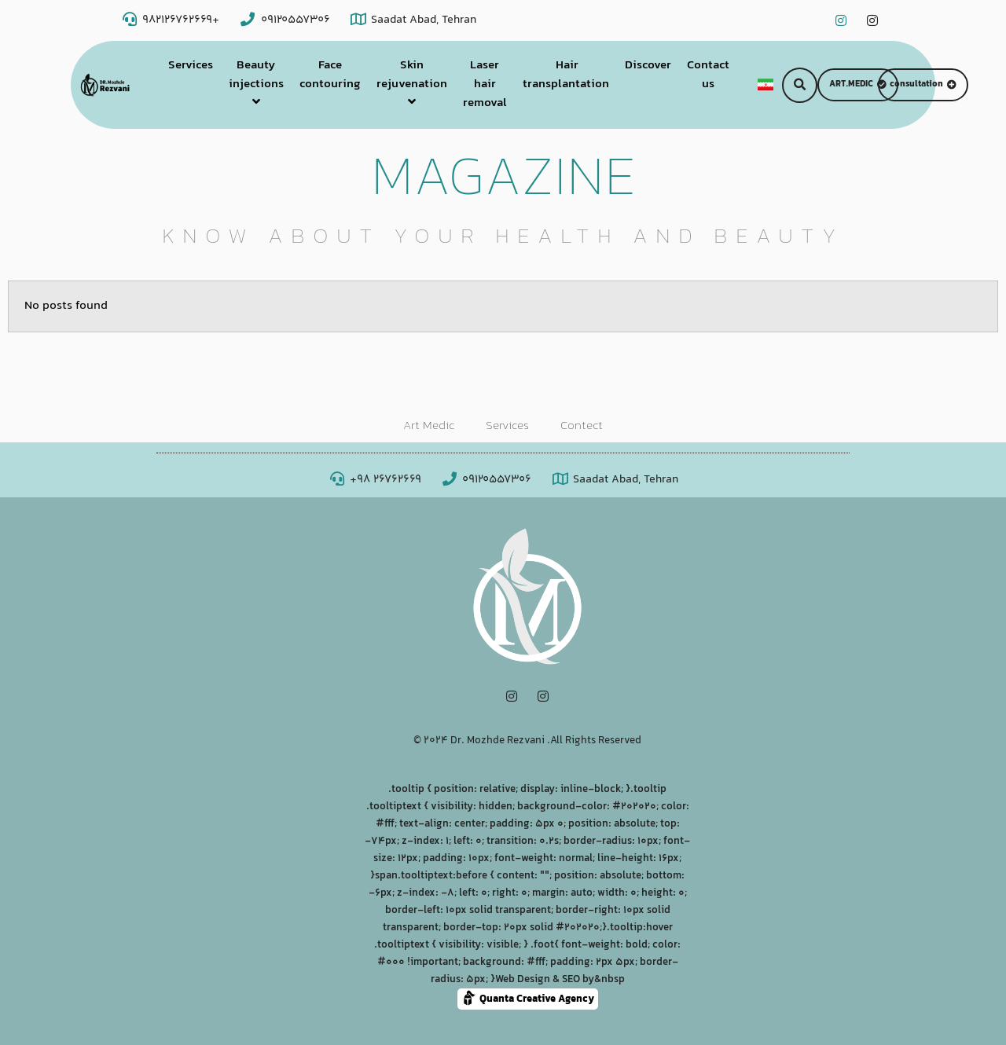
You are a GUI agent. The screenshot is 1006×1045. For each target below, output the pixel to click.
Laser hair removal (485, 84)
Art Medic (428, 426)
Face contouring (330, 75)
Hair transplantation (566, 75)
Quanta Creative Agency (527, 998)
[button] (799, 85)
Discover (648, 65)
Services (190, 65)
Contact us (708, 75)
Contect (581, 426)
